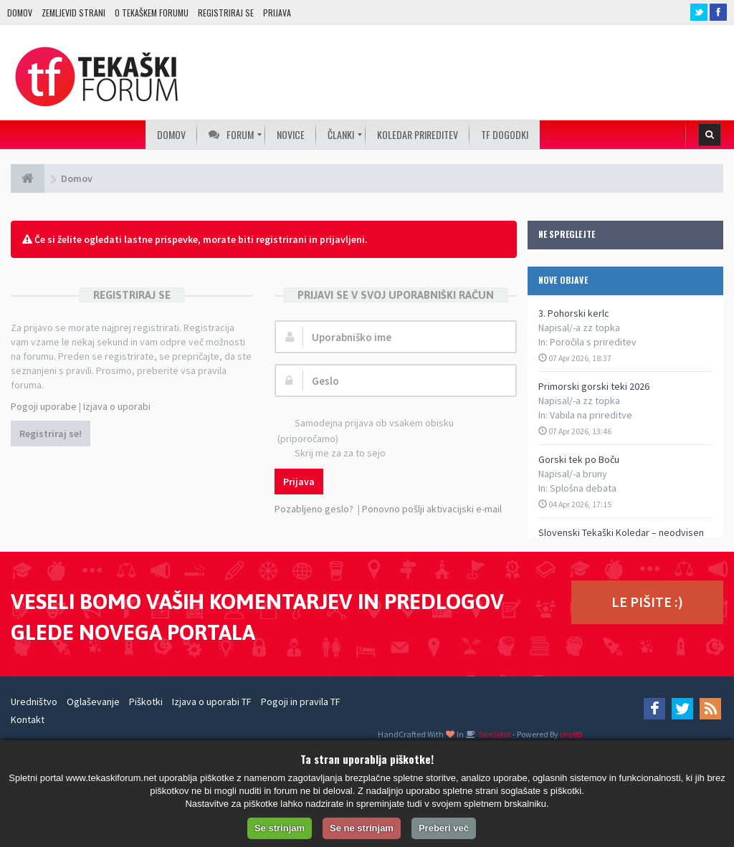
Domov (19, 12)
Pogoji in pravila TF (300, 701)
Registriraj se (226, 12)
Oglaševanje (93, 701)
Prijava (277, 12)
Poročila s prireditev (593, 341)
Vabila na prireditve (591, 414)
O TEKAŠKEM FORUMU (152, 12)
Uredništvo (34, 701)
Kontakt (27, 719)
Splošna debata (583, 488)
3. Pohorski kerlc (573, 313)
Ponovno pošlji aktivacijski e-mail (432, 508)
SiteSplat (494, 734)
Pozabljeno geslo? (314, 508)
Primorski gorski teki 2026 (593, 386)
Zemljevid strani (73, 12)
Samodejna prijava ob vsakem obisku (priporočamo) (365, 430)
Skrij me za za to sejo (332, 453)
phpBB (571, 734)
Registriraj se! (50, 433)
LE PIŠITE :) (647, 602)
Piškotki (146, 701)
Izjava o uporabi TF (212, 701)
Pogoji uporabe (44, 406)
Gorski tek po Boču (578, 459)
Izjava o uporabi (117, 406)
